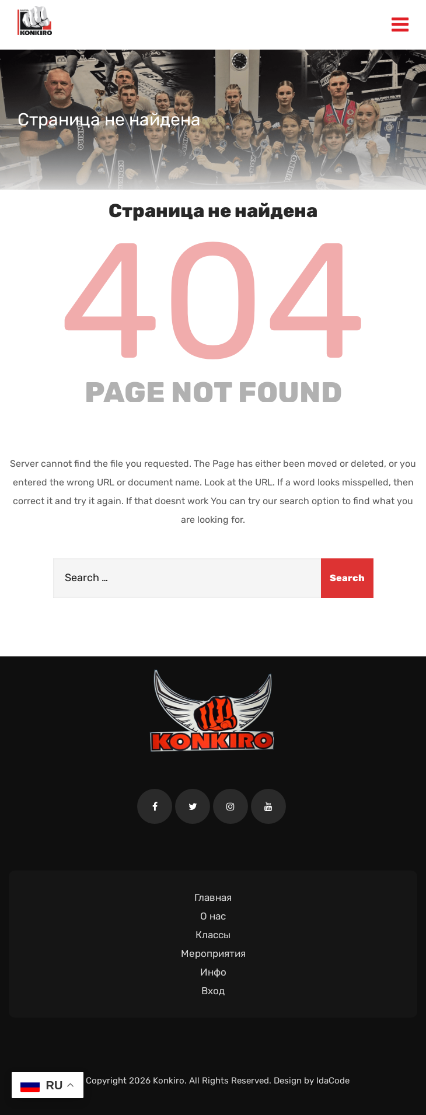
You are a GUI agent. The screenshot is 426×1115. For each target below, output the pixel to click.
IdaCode (333, 1080)
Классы (213, 935)
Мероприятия (213, 953)
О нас (213, 916)
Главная (213, 897)
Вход (213, 991)
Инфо (213, 972)
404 (213, 302)
